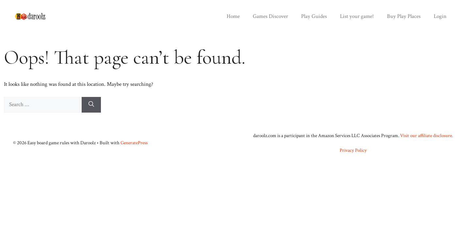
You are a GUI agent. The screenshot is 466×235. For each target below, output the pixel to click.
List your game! (357, 16)
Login (440, 16)
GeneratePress (134, 143)
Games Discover (270, 16)
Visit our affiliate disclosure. (426, 136)
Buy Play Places (404, 16)
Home (233, 16)
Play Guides (314, 16)
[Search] (91, 105)
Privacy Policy (353, 150)
